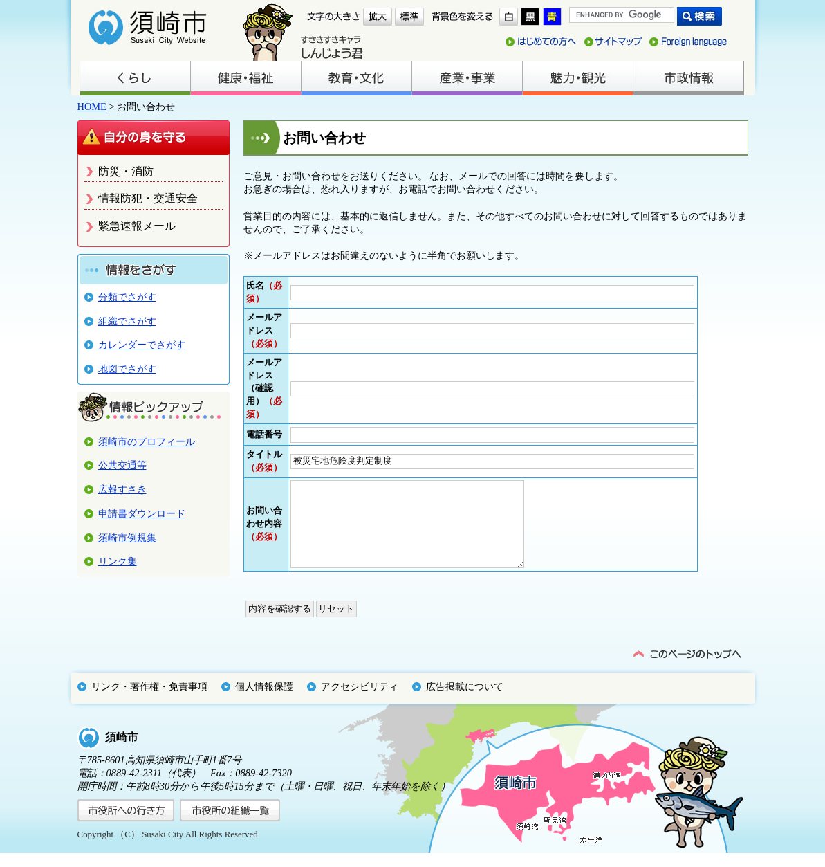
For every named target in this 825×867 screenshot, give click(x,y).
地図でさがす (127, 368)
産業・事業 (466, 78)
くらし (135, 78)
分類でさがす (127, 296)
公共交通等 (122, 465)
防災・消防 (126, 171)
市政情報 (688, 78)
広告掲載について (464, 700)
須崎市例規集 (127, 537)
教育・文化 (356, 78)
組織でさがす (127, 321)
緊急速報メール (137, 226)
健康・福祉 (245, 78)
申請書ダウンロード (141, 513)
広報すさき (122, 489)
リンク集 (117, 561)
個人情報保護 (264, 700)
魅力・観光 (577, 78)
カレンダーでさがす (141, 344)
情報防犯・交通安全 (148, 198)
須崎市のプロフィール (146, 441)
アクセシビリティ (359, 700)
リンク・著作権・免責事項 (149, 700)
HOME (91, 106)
